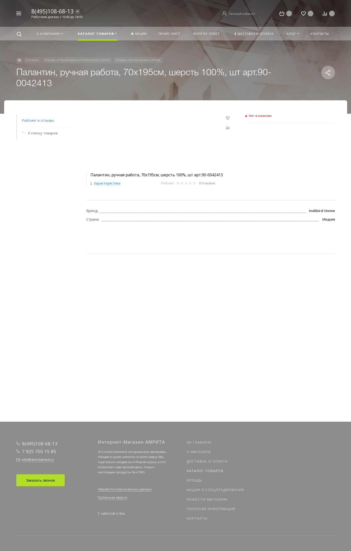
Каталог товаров (205, 470)
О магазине (199, 451)
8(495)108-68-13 (52, 11)
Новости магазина (207, 499)
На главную (199, 442)
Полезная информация (211, 508)
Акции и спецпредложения (215, 489)
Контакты (197, 518)
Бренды (194, 480)
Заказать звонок (40, 480)
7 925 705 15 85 (39, 451)
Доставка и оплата (207, 461)
